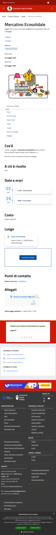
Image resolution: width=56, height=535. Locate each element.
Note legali (7, 509)
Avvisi (33, 448)
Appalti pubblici (36, 423)
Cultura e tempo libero (38, 413)
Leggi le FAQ (35, 477)
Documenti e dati (9, 429)
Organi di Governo (9, 410)
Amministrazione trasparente (13, 502)
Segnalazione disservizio (38, 473)
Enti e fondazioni (9, 420)
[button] (28, 532)
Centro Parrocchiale (18, 236)
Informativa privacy (10, 505)
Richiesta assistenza (37, 480)
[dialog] (28, 523)
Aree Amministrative (10, 413)
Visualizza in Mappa (28, 257)
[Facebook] (44, 399)
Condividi (9, 37)
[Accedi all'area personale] (48, 2)
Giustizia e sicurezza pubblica (13, 445)
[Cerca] (52, 9)
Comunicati (34, 445)
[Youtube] (49, 399)
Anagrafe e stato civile (38, 410)
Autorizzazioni (8, 458)
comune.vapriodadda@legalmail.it (15, 491)
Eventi (24, 16)
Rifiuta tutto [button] (35, 528)
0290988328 (22, 281)
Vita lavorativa (35, 416)
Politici (6, 423)
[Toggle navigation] (4, 8)
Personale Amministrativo (12, 426)
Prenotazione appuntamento (40, 470)
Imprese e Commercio (38, 420)
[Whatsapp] (44, 401)
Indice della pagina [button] (13, 106)
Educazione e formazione (11, 442)
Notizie (33, 442)
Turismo (33, 429)
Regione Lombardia (8, 2)
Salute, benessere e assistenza (13, 455)
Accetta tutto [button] (21, 528)
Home (4, 16)
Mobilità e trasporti (37, 432)
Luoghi (33, 457)
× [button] (54, 513)
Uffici (5, 416)
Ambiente (7, 451)
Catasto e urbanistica (37, 426)
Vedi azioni (9, 41)
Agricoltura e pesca (10, 461)
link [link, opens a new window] (38, 524)
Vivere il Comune (13, 16)
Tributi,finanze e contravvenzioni (14, 448)
